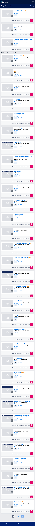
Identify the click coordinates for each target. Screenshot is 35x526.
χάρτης (16, 13)
